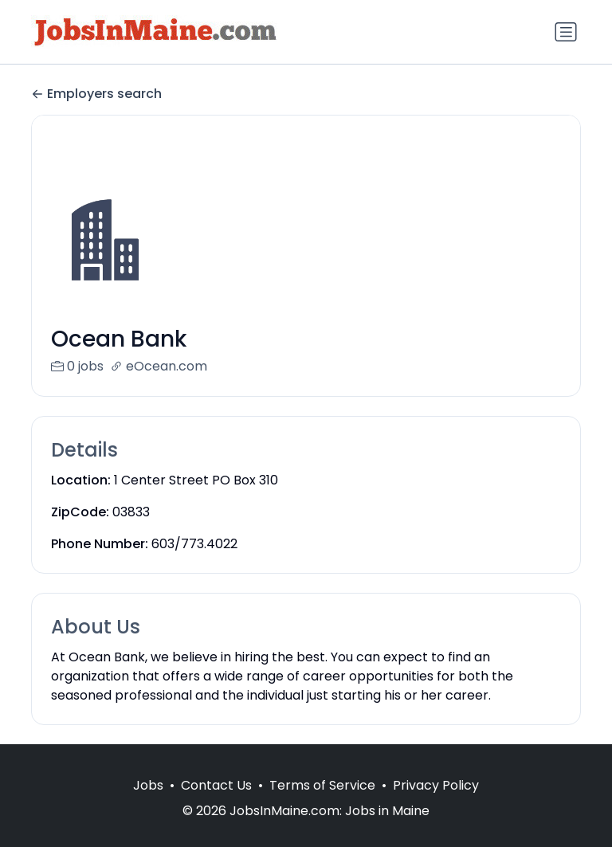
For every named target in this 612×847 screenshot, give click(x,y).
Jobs (148, 804)
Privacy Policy (436, 804)
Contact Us (216, 804)
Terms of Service (322, 804)
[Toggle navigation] (566, 32)
